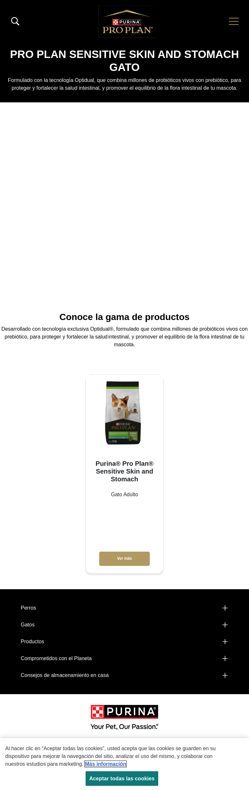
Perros (28, 608)
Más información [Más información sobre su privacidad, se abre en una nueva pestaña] (105, 764)
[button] (234, 21)
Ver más (124, 558)
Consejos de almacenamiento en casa (65, 675)
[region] (124, 764)
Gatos (28, 624)
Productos (32, 641)
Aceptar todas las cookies (121, 778)
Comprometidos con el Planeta (56, 658)
